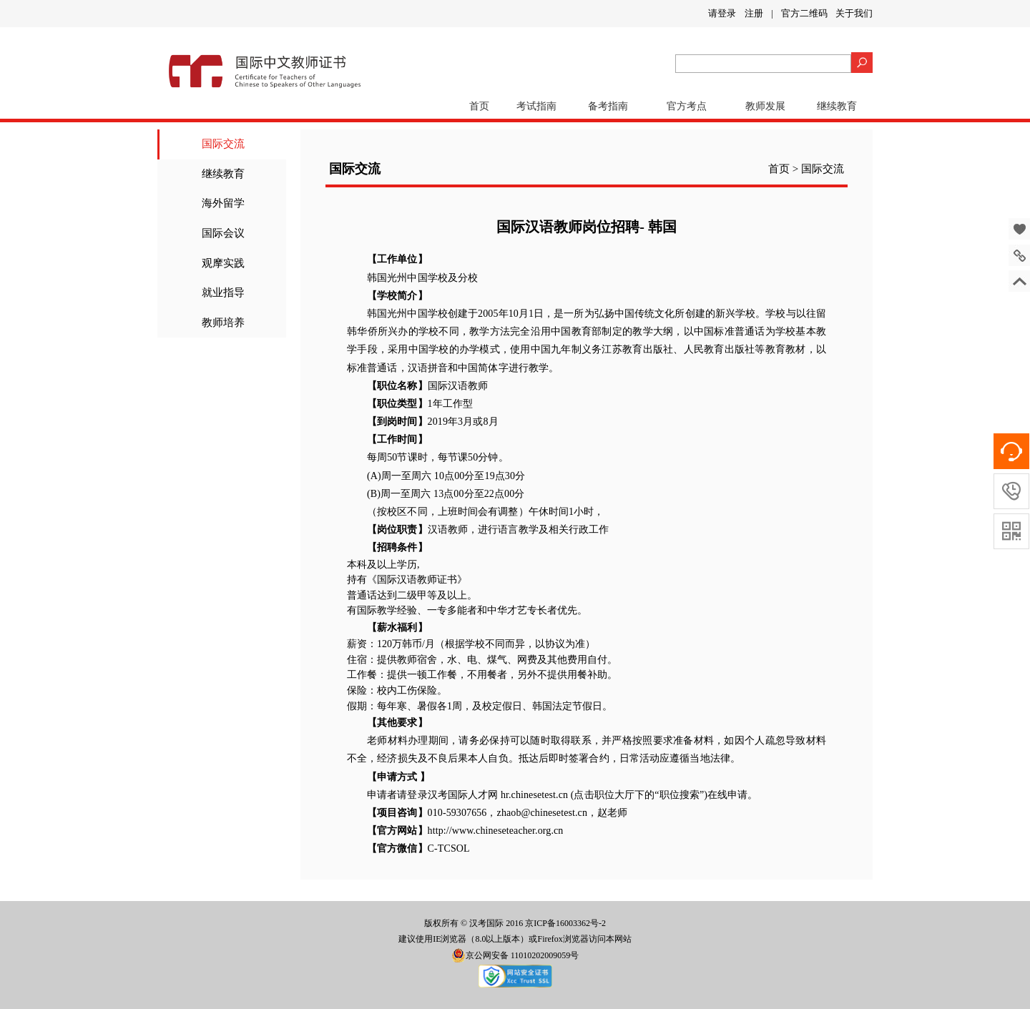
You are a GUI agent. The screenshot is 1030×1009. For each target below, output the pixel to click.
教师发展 (765, 106)
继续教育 (837, 106)
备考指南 (608, 106)
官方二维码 (804, 13)
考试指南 (536, 106)
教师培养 (223, 322)
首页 (479, 106)
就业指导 (223, 292)
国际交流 (223, 143)
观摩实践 (223, 263)
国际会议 (223, 233)
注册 (754, 13)
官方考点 (687, 106)
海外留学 (223, 203)
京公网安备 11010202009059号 (515, 955)
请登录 (722, 13)
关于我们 (854, 13)
